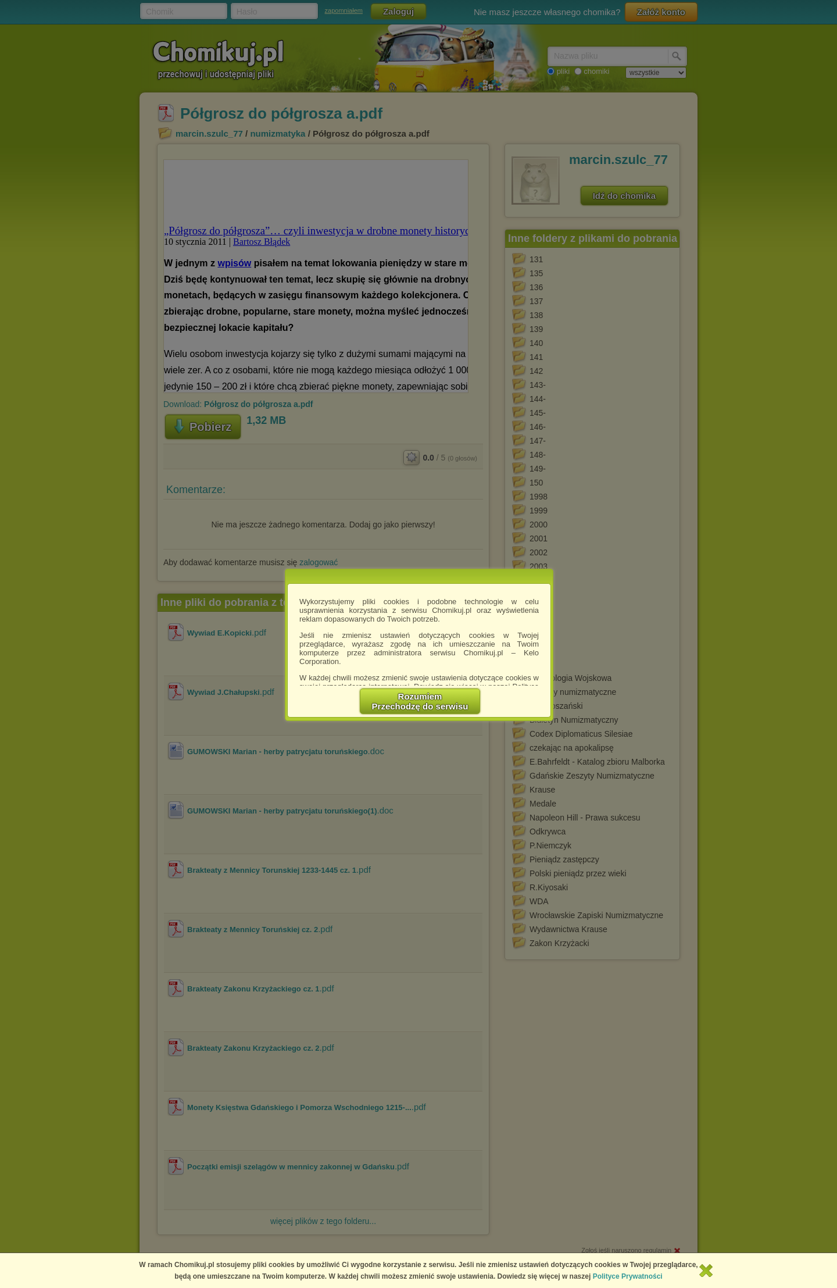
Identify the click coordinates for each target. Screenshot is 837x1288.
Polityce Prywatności (628, 1276)
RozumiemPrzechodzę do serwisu (420, 701)
